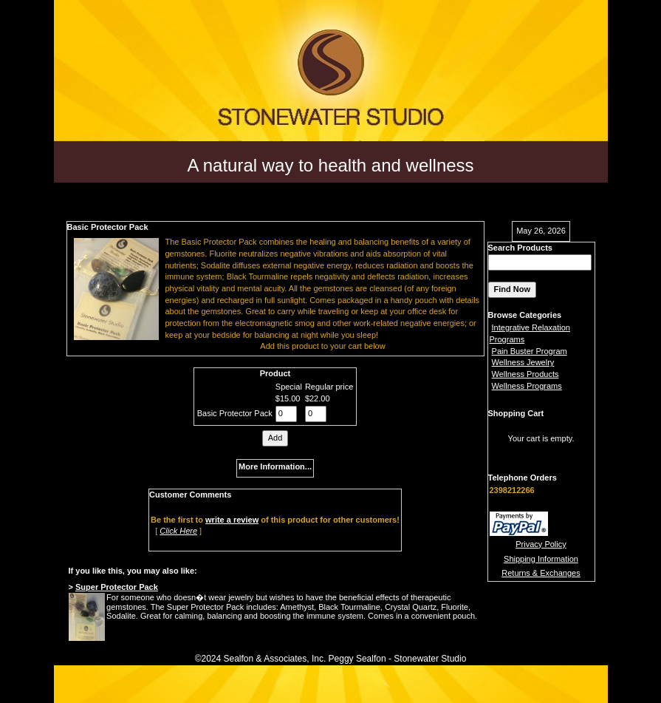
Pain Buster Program (529, 351)
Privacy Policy (541, 544)
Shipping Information (541, 558)
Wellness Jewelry (523, 362)
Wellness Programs (527, 385)
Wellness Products (525, 374)
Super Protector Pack (116, 587)
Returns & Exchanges (540, 572)
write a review (231, 519)
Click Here (178, 530)
